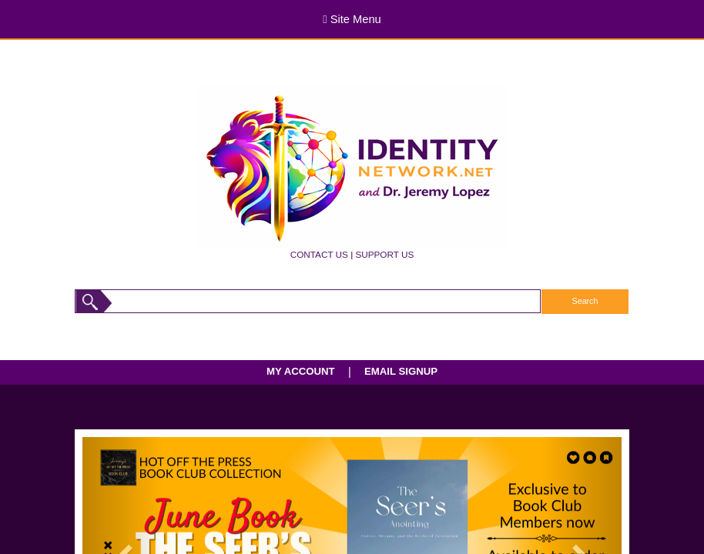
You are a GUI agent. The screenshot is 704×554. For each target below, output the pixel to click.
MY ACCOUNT (301, 371)
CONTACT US (319, 254)
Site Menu (351, 19)
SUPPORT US (384, 254)
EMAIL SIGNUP (400, 371)
